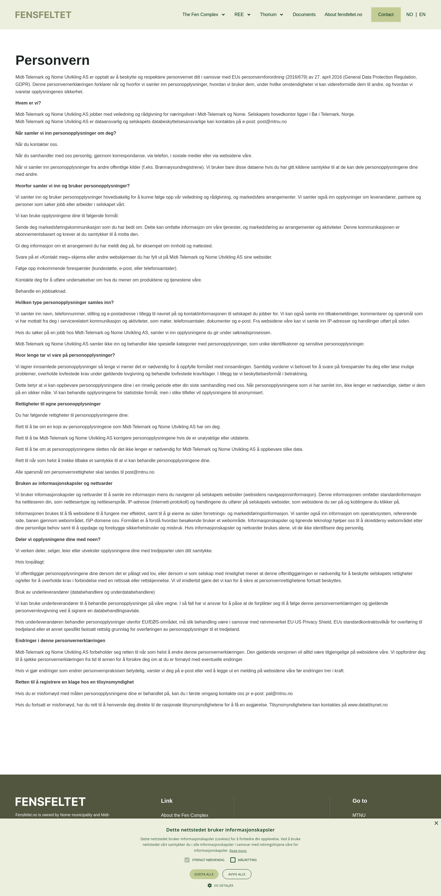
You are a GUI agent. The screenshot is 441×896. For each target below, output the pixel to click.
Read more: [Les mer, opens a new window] (238, 850)
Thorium (272, 15)
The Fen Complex (204, 15)
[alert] (220, 857)
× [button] (436, 823)
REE (243, 15)
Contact (386, 14)
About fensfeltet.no (343, 14)
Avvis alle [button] (237, 874)
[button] (187, 860)
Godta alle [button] (204, 874)
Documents (304, 14)
